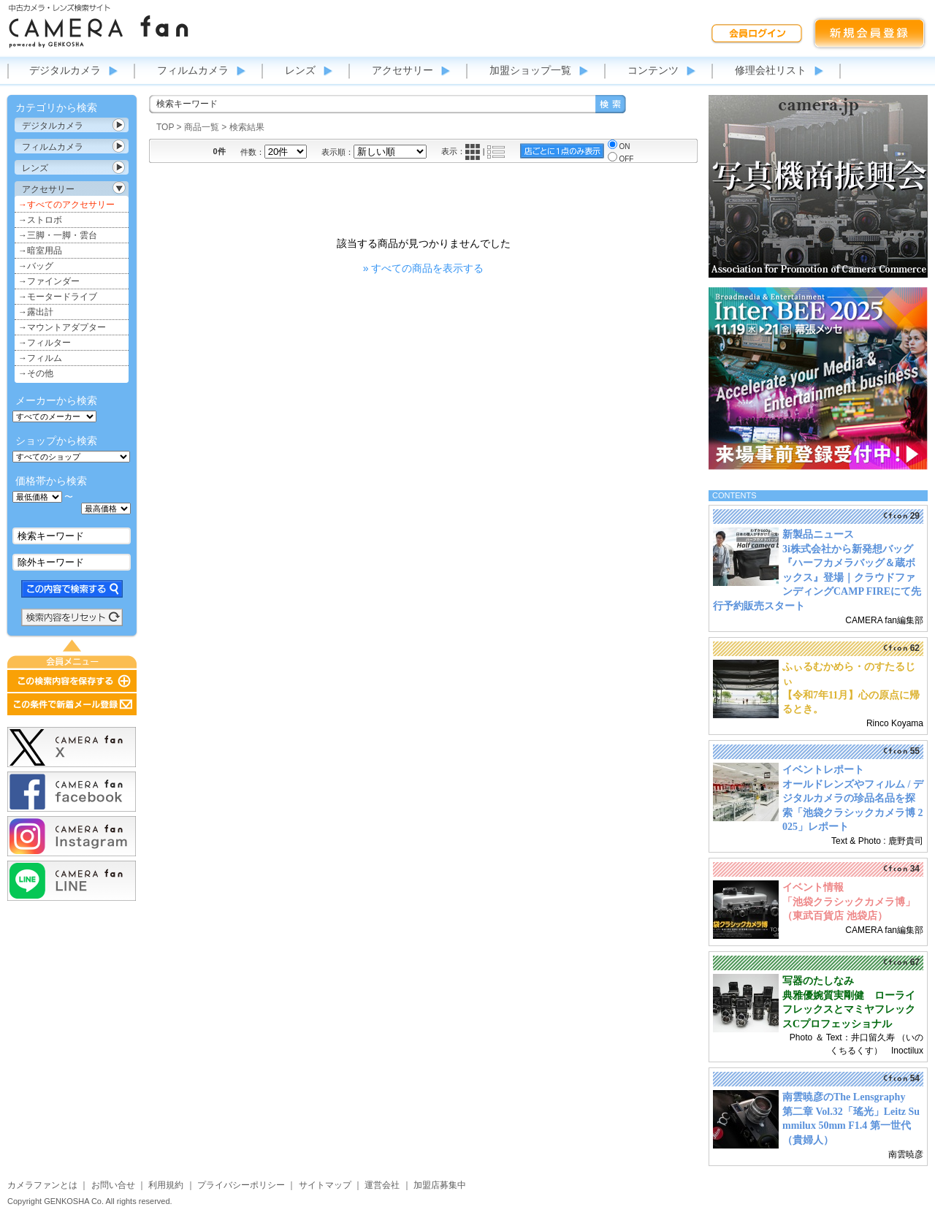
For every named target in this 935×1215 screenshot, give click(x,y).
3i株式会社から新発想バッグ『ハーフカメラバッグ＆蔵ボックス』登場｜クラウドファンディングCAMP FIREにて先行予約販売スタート (817, 578)
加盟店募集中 (439, 1185)
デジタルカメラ (65, 70)
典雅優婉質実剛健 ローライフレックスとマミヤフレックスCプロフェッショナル (848, 1009)
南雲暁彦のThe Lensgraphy (843, 1097)
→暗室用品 (40, 250)
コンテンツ (653, 70)
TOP (165, 127)
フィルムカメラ (193, 70)
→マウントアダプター (62, 327)
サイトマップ (325, 1185)
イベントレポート (823, 769)
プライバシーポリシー (241, 1185)
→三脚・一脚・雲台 (57, 235)
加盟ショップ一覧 (530, 70)
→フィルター (44, 343)
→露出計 (35, 312)
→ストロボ (40, 220)
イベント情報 (813, 887)
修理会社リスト (770, 70)
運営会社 (382, 1185)
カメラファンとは (42, 1185)
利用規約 (165, 1185)
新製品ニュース (818, 534)
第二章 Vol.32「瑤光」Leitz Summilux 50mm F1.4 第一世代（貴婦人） (851, 1126)
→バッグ (35, 266)
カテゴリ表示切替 (119, 124)
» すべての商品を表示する (423, 268)
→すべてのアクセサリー (66, 204)
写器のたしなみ (818, 980)
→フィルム (40, 358)
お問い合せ (113, 1185)
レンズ (300, 70)
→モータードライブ (57, 297)
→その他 (35, 373)
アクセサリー (402, 70)
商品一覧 (201, 127)
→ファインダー (49, 281)
